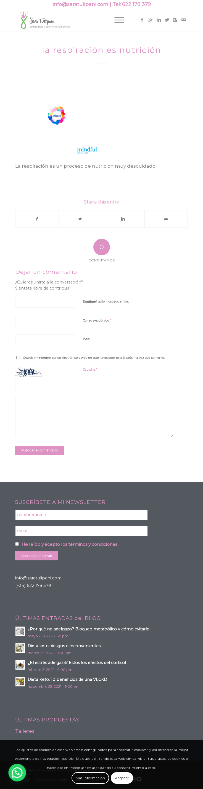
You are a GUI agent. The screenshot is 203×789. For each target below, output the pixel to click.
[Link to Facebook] (142, 20)
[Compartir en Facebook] (37, 219)
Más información (90, 778)
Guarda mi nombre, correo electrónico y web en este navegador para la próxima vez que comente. (94, 358)
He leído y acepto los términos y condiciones (69, 544)
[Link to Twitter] (167, 20)
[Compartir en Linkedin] (123, 219)
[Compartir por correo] (166, 219)
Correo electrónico (97, 320)
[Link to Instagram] (175, 20)
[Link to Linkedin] (159, 20)
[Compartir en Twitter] (80, 219)
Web (86, 339)
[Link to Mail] (184, 20)
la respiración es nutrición (101, 50)
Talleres (25, 731)
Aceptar (122, 778)
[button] (9, 775)
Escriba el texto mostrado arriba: (106, 301)
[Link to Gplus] (150, 20)
